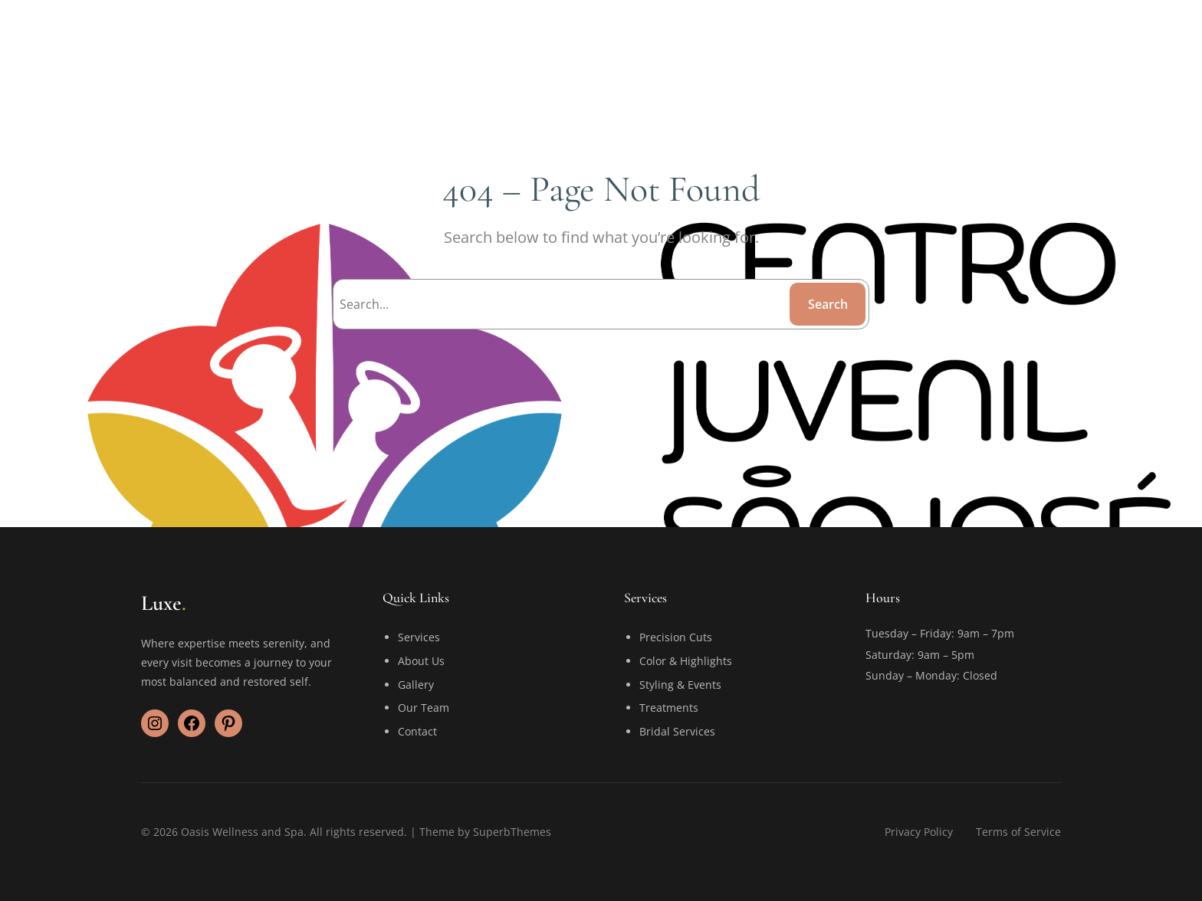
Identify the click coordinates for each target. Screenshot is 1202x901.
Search (828, 304)
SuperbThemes (512, 831)
